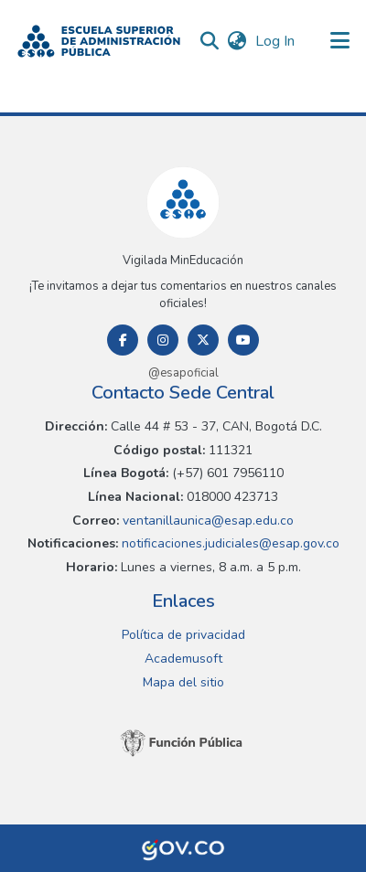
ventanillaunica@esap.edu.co (206, 520)
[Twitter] (203, 340)
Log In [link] (275, 41)
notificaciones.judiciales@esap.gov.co (228, 543)
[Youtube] (243, 340)
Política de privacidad (183, 634)
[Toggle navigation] (340, 41)
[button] (99, 41)
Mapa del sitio (183, 682)
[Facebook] (122, 340)
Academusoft (183, 658)
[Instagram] (162, 340)
